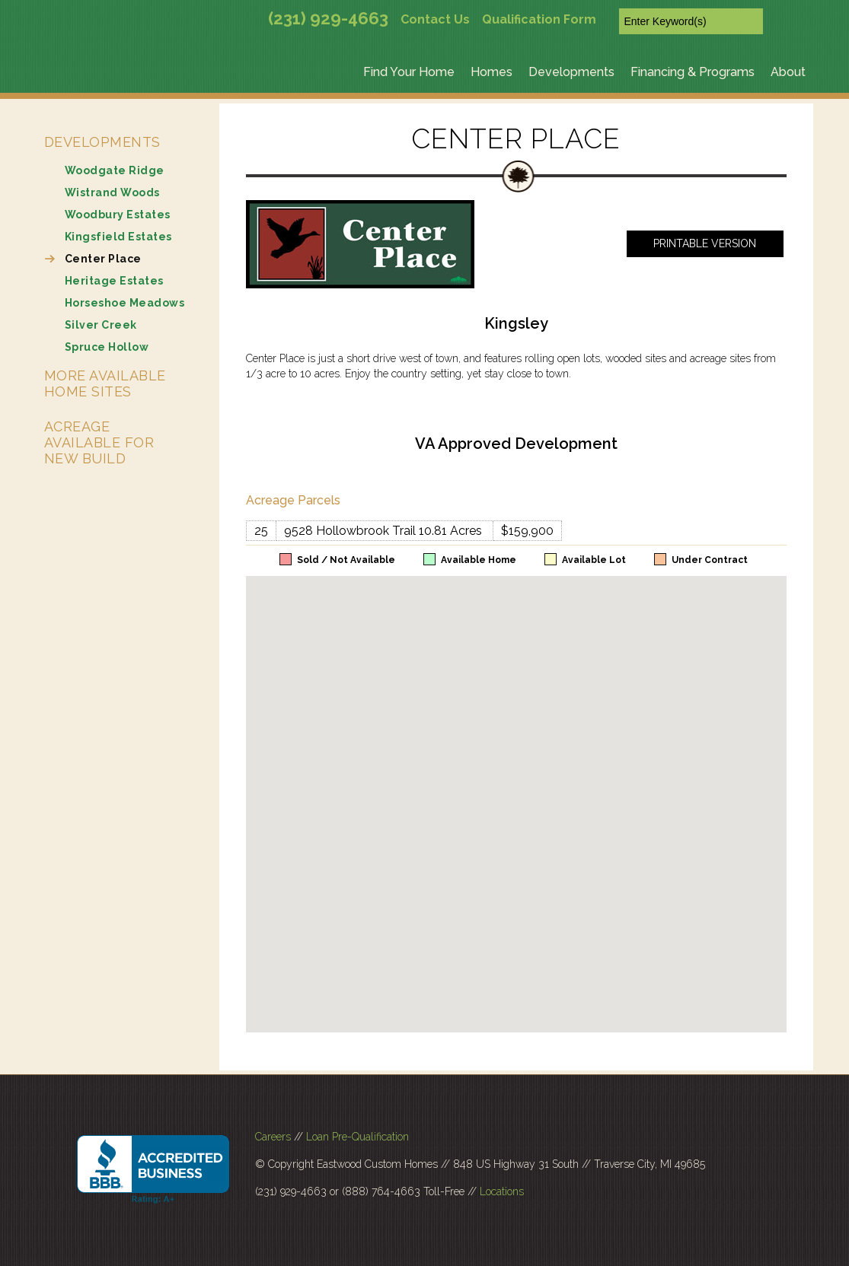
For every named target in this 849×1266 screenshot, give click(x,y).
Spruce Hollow (107, 347)
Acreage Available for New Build (99, 442)
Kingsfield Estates (118, 237)
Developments (571, 72)
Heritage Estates (114, 281)
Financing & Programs (692, 72)
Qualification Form (539, 19)
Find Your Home (409, 72)
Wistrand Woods (112, 192)
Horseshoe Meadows (125, 303)
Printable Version (704, 243)
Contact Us (435, 19)
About (788, 72)
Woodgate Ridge (114, 170)
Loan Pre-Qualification (357, 1137)
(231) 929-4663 (328, 18)
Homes (491, 72)
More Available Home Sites (105, 383)
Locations (502, 1191)
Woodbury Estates (118, 214)
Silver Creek (101, 325)
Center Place (103, 259)
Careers (273, 1137)
